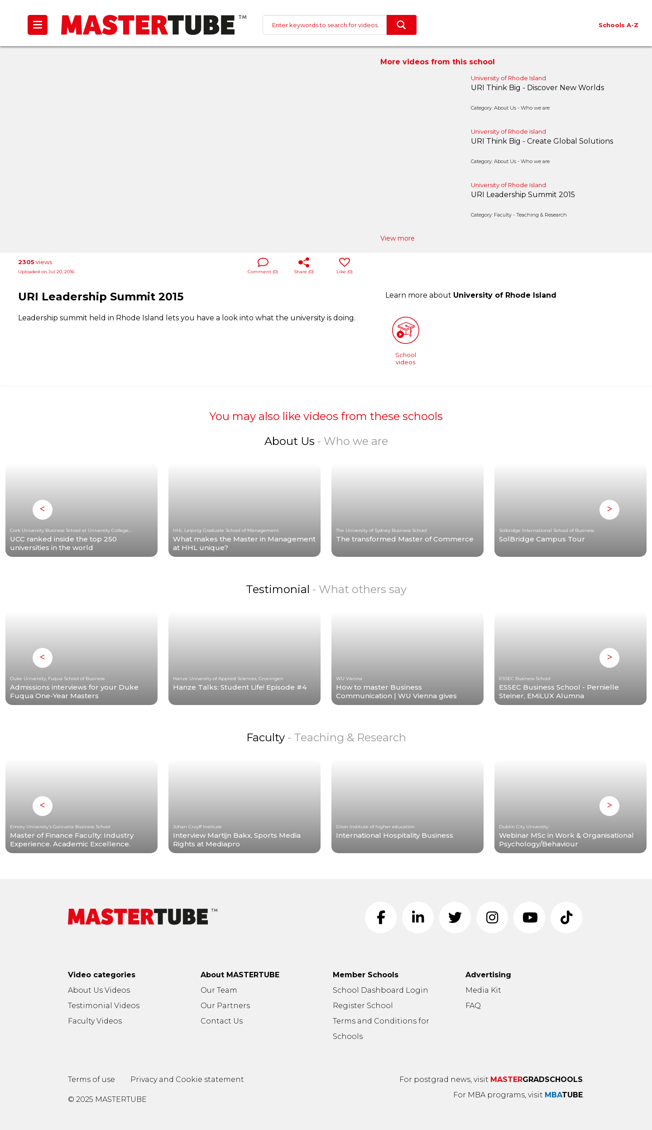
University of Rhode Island (508, 78)
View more (397, 238)
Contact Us (222, 1021)
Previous (43, 510)
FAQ (473, 1005)
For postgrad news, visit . (491, 1079)
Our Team (219, 990)
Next (609, 510)
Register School (363, 1005)
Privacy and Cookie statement (187, 1079)
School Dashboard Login (380, 990)
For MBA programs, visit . (518, 1095)
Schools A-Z (618, 25)
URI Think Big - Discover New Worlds (537, 87)
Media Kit (483, 990)
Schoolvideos (405, 341)
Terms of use (91, 1079)
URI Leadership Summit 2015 (523, 194)
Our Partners (225, 1005)
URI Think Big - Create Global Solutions (542, 141)
